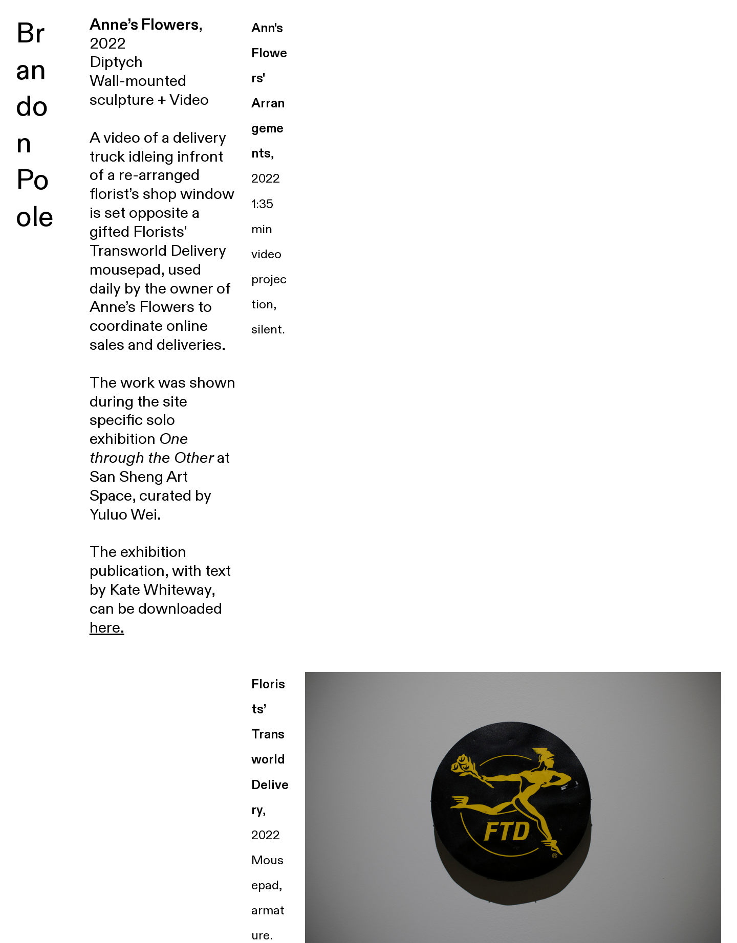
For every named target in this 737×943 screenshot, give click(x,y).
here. (107, 627)
